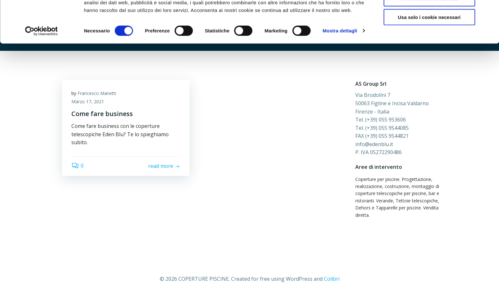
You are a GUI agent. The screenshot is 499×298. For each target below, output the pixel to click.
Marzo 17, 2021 (88, 102)
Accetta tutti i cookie (429, 16)
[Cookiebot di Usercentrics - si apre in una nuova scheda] (41, 67)
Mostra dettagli (340, 67)
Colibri (332, 278)
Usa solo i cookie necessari (429, 53)
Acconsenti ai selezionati (429, 34)
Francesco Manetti (97, 93)
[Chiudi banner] (489, 10)
